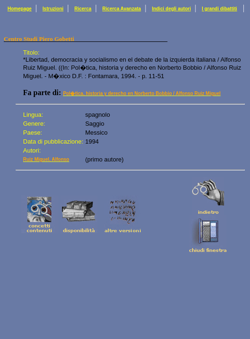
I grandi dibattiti (219, 8)
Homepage (20, 8)
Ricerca (82, 8)
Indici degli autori (171, 8)
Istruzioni (52, 8)
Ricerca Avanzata (121, 8)
